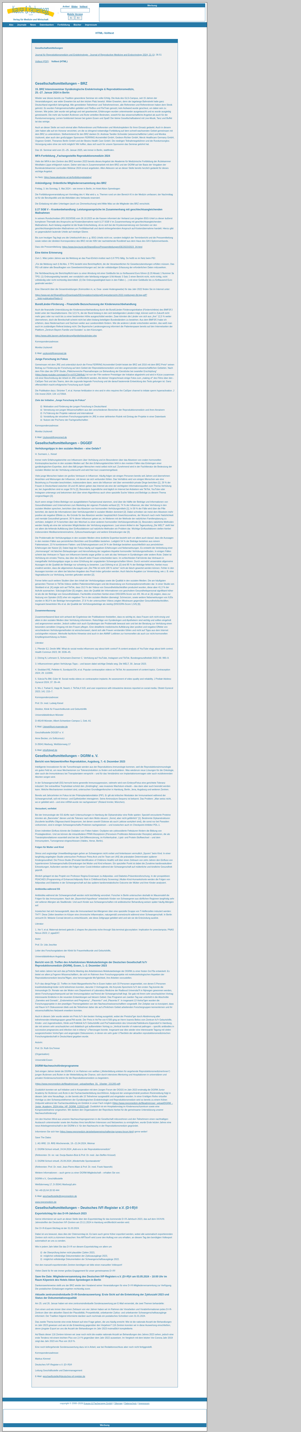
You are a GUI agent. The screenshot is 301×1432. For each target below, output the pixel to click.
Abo (11, 24)
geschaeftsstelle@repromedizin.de (60, 1196)
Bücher (77, 24)
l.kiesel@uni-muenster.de (55, 726)
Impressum (91, 24)
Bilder (74, 6)
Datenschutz (130, 1403)
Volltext (84, 6)
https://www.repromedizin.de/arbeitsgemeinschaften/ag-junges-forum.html (96, 1131)
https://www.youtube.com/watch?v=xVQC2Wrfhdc (60, 374)
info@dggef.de (50, 750)
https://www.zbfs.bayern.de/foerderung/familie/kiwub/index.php (66, 335)
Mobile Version (75, 14)
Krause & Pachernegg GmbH (98, 1403)
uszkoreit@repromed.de (54, 353)
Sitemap (118, 1403)
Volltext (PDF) (42, 61)
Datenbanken (47, 24)
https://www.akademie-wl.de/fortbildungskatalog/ (68, 177)
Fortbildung (63, 24)
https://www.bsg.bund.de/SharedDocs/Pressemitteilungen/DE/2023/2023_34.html (102, 247)
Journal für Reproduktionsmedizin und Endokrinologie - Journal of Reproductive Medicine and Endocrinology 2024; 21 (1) (95, 54)
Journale (21, 24)
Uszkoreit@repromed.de (55, 437)
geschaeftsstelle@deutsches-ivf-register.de (64, 1376)
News (33, 24)
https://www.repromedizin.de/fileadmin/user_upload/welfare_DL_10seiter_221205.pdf (78, 1084)
